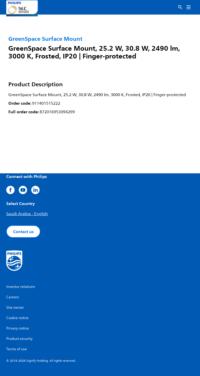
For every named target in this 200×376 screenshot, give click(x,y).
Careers (12, 297)
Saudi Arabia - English (27, 213)
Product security (19, 339)
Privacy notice (17, 328)
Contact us (23, 231)
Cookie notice (17, 318)
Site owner (15, 308)
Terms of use (16, 349)
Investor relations (20, 287)
